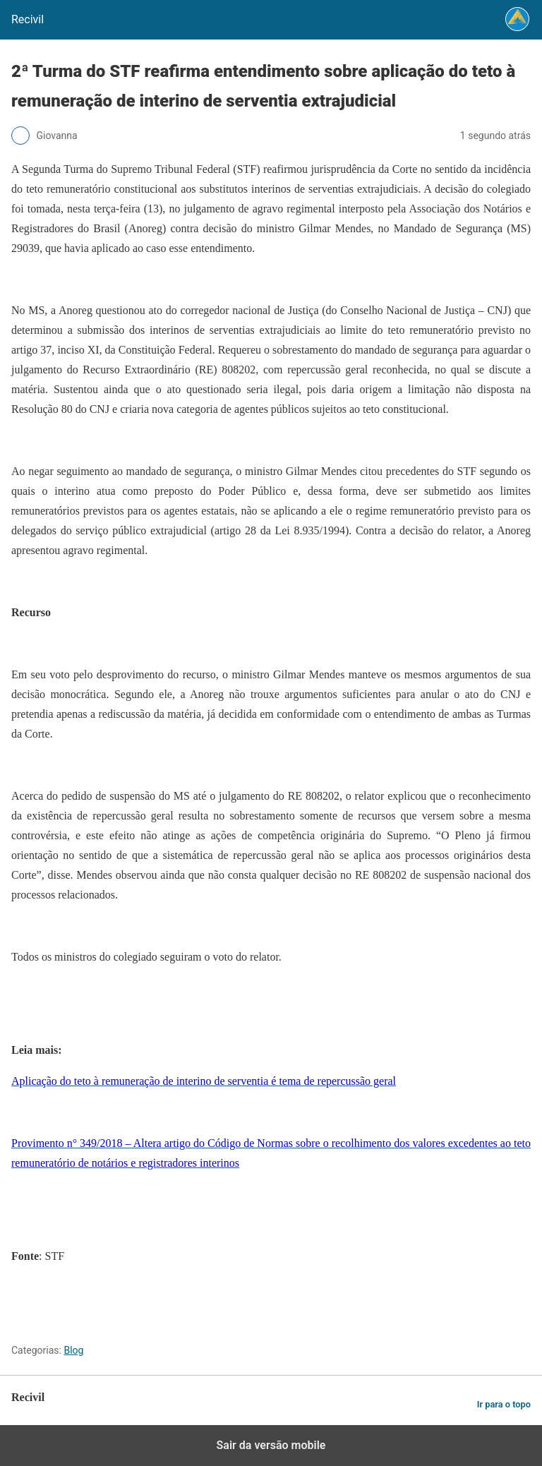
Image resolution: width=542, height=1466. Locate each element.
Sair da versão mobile (271, 1445)
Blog (73, 1350)
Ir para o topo (504, 1404)
